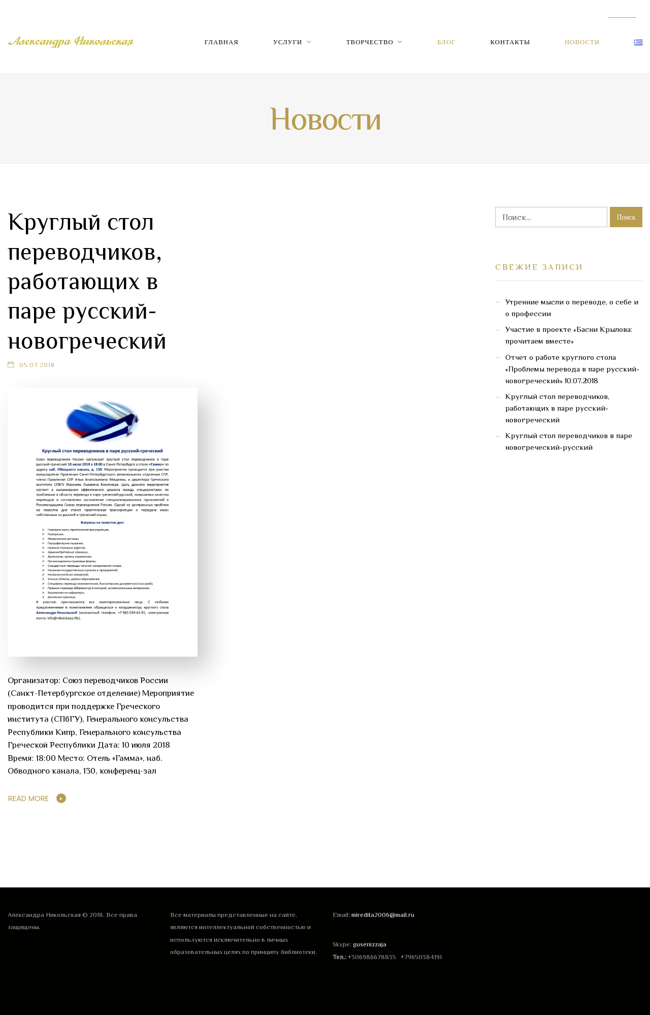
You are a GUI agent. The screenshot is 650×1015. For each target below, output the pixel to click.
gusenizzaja (369, 944)
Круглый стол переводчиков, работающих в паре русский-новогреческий (87, 281)
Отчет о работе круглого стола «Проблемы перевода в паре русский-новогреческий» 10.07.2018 (572, 369)
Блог (446, 42)
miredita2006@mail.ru (382, 914)
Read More (28, 798)
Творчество (370, 42)
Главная (222, 42)
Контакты (511, 42)
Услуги (288, 42)
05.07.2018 (37, 364)
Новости (582, 42)
